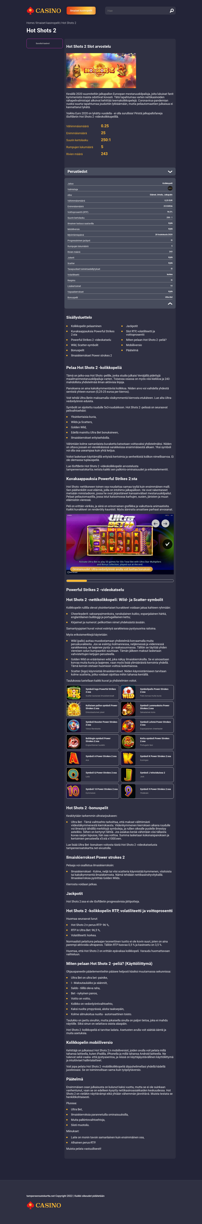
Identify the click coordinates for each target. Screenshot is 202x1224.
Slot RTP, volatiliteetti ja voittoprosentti (140, 333)
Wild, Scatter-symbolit (84, 345)
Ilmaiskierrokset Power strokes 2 (91, 355)
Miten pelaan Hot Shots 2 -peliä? (146, 339)
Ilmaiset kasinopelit (81, 10)
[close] (170, 303)
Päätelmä (132, 350)
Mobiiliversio (134, 345)
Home (30, 23)
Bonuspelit (77, 350)
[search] (172, 11)
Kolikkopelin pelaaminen (86, 326)
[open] (120, 171)
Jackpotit (132, 326)
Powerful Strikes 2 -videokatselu (91, 339)
